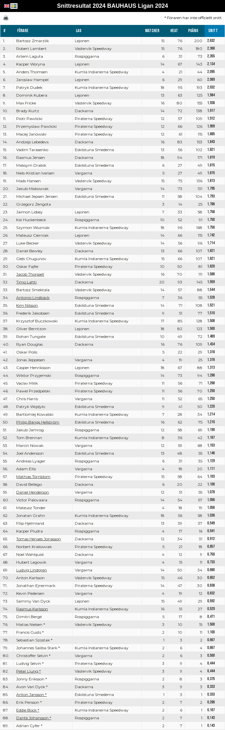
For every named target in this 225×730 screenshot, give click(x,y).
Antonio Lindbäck (33, 297)
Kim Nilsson (27, 305)
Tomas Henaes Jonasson (38, 538)
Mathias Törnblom (33, 476)
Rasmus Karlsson (32, 608)
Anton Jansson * (31, 694)
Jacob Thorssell (30, 274)
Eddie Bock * (27, 710)
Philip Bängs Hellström (37, 422)
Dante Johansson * (33, 717)
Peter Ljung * (28, 671)
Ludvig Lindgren (31, 570)
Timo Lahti (26, 282)
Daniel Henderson (32, 492)
